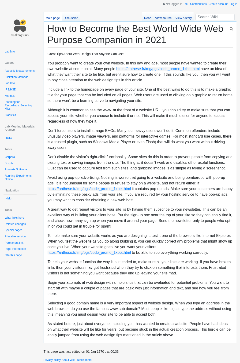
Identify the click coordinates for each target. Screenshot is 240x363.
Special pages (13, 230)
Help (8, 198)
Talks (9, 137)
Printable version (15, 236)
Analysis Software (16, 169)
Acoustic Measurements (20, 70)
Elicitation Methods (16, 77)
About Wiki (68, 360)
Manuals (10, 95)
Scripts (9, 163)
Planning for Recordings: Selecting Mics (18, 105)
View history (183, 18)
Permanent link (14, 242)
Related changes (15, 224)
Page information (15, 249)
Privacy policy (52, 360)
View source (163, 18)
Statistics (10, 115)
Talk (185, 4)
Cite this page (13, 255)
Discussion (71, 18)
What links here (14, 217)
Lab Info (10, 51)
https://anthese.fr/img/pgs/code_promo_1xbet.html (158, 69)
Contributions (198, 4)
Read (147, 18)
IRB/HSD (10, 89)
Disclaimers (84, 360)
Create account (218, 4)
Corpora (10, 157)
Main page (53, 18)
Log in (233, 4)
